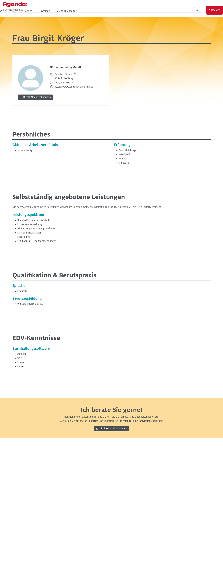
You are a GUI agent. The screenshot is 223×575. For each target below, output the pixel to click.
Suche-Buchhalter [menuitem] (119, 11)
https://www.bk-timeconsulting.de (74, 86)
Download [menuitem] (96, 11)
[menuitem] (53, 11)
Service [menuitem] (80, 11)
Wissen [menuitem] (65, 11)
